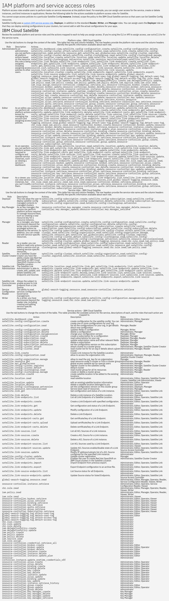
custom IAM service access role (38, 23)
